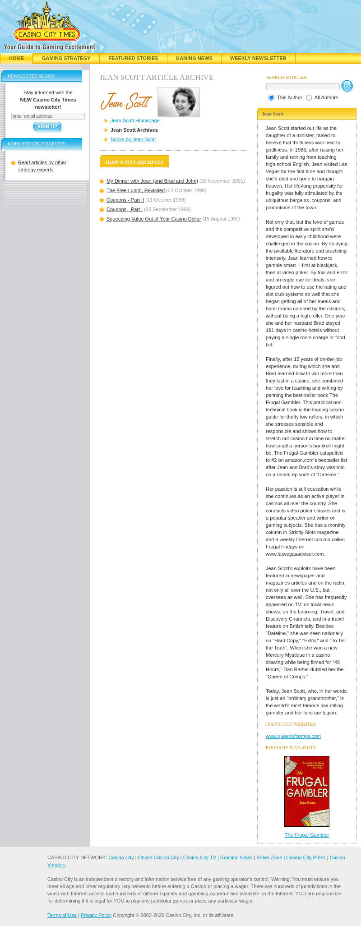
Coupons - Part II (125, 200)
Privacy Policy (96, 915)
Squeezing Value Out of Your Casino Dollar (153, 218)
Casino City (121, 857)
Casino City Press (305, 857)
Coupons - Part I (124, 209)
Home (16, 58)
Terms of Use (62, 915)
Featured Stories (133, 58)
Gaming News (194, 58)
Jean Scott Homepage (135, 120)
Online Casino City (158, 857)
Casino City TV (199, 857)
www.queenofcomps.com (293, 736)
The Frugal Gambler (307, 835)
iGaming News (236, 857)
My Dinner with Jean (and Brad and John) (152, 181)
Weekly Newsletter (258, 58)
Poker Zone (269, 857)
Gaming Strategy (66, 58)
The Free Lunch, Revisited (135, 190)
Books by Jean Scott (133, 139)
